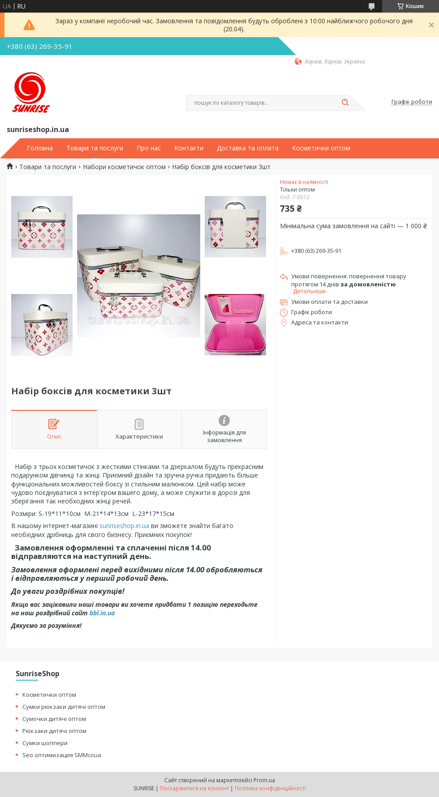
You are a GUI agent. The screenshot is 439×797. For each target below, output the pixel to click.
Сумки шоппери (45, 743)
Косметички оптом (321, 148)
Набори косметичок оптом (124, 167)
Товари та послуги (94, 148)
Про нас (149, 148)
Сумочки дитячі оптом (54, 719)
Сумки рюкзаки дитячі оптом (63, 707)
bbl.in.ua (102, 613)
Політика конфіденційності (270, 788)
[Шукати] (345, 103)
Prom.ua (264, 780)
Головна (40, 148)
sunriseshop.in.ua (124, 525)
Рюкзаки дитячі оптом (54, 731)
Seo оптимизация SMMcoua (61, 755)
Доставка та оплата (248, 148)
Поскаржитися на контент (194, 788)
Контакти (188, 148)
